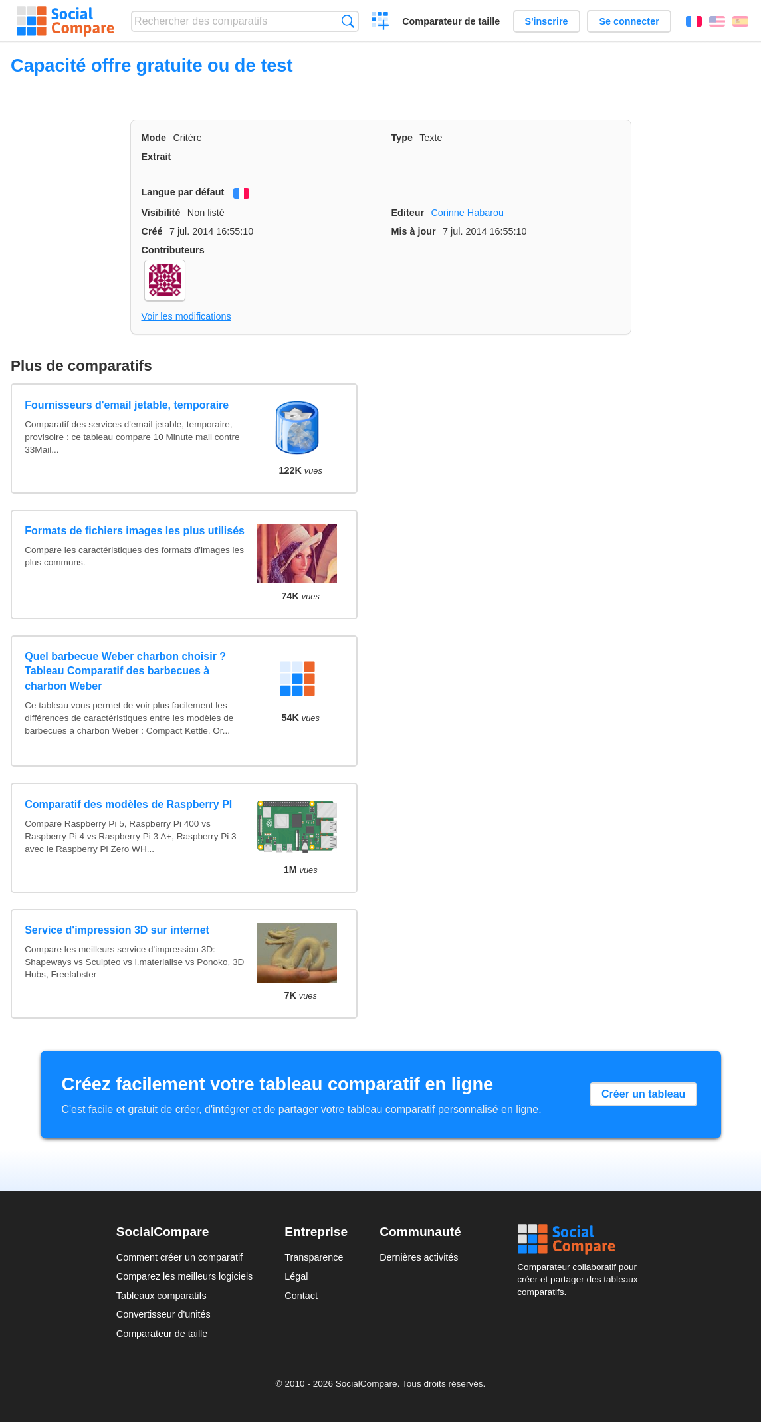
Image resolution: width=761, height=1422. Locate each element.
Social (581, 1239)
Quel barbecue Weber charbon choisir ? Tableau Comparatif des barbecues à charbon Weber (125, 671)
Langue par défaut (183, 192)
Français (694, 21)
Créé (152, 231)
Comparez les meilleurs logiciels (184, 1276)
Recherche (348, 21)
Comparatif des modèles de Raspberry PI (128, 804)
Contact (301, 1295)
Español (740, 21)
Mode (154, 137)
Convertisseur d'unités (163, 1314)
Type (402, 137)
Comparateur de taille (451, 21)
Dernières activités (419, 1257)
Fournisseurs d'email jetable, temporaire (127, 405)
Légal (296, 1276)
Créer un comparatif (380, 22)
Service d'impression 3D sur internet (117, 930)
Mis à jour (413, 231)
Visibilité (161, 212)
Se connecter (629, 21)
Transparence (313, 1257)
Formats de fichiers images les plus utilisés (135, 530)
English (717, 21)
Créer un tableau (643, 1094)
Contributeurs (173, 250)
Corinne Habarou (467, 212)
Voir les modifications (186, 316)
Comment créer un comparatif (179, 1257)
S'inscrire (546, 21)
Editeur (408, 212)
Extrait (156, 157)
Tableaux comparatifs (161, 1295)
